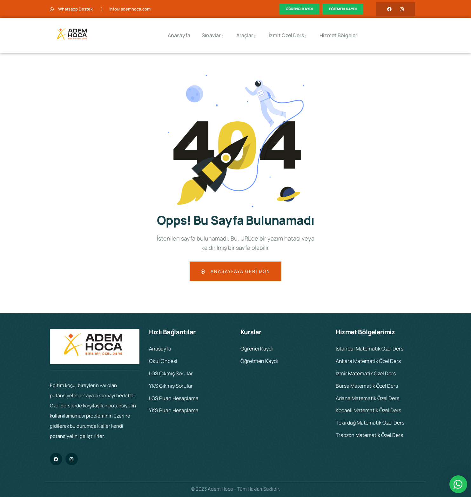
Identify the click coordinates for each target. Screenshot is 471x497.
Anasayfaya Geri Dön (235, 271)
